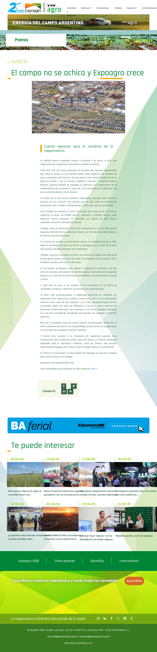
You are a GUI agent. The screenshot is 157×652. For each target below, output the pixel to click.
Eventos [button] (131, 8)
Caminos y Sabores (72, 12)
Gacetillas (97, 561)
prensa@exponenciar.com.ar (95, 636)
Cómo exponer (64, 561)
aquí (72, 362)
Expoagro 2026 (28, 561)
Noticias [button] (85, 8)
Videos (118, 8)
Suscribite (134, 581)
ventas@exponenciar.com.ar (62, 636)
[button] (63, 386)
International (129, 561)
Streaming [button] (102, 8)
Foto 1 (94, 368)
